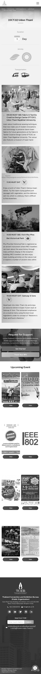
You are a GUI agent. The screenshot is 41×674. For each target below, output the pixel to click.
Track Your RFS (20, 354)
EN (32, 670)
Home (3, 9)
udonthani (31, 9)
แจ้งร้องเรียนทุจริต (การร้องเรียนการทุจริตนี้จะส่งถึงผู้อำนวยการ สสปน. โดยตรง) (20, 627)
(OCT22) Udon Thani (9, 10)
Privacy (13, 672)
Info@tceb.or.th (27, 607)
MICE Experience (21, 9)
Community (10, 9)
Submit (28, 622)
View (10, 405)
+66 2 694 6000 (13, 607)
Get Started (20, 348)
